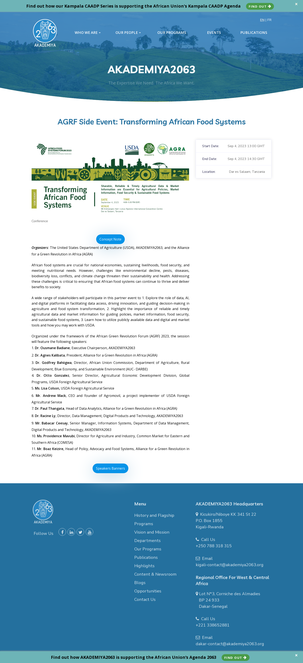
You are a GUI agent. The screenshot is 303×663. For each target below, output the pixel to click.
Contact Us (145, 601)
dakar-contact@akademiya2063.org (230, 646)
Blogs (140, 585)
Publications (146, 559)
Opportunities (147, 593)
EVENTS (214, 32)
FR (269, 20)
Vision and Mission (151, 534)
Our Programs (147, 551)
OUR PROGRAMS (171, 32)
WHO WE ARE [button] (88, 32)
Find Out (260, 6)
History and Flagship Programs (154, 522)
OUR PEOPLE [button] (128, 32)
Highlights (144, 568)
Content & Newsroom (155, 576)
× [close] (296, 4)
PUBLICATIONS (253, 32)
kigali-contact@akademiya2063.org (229, 567)
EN (262, 20)
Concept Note (110, 239)
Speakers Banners (110, 468)
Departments (147, 542)
